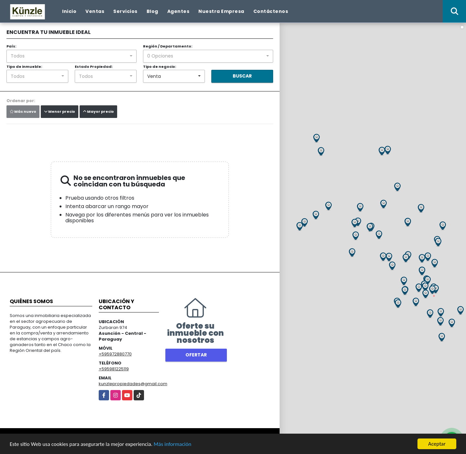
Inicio (69, 11)
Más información (172, 444)
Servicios (125, 11)
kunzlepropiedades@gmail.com (133, 384)
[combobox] (71, 56)
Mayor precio (98, 111)
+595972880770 (115, 354)
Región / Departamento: (167, 46)
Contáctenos (270, 11)
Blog (152, 11)
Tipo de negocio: (159, 66)
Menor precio (59, 111)
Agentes (178, 11)
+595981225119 (114, 369)
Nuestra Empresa (221, 11)
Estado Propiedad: (94, 66)
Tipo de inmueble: (24, 66)
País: (11, 46)
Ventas (94, 11)
